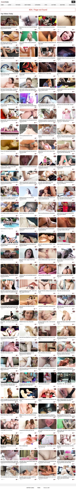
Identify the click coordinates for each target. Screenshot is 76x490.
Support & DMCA (30, 487)
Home (2, 4)
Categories (37, 4)
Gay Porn (53, 4)
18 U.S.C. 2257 (47, 487)
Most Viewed (28, 4)
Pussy (5, 2)
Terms (38, 487)
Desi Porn (62, 4)
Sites (46, 4)
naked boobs (72, 4)
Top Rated (18, 4)
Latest (9, 4)
